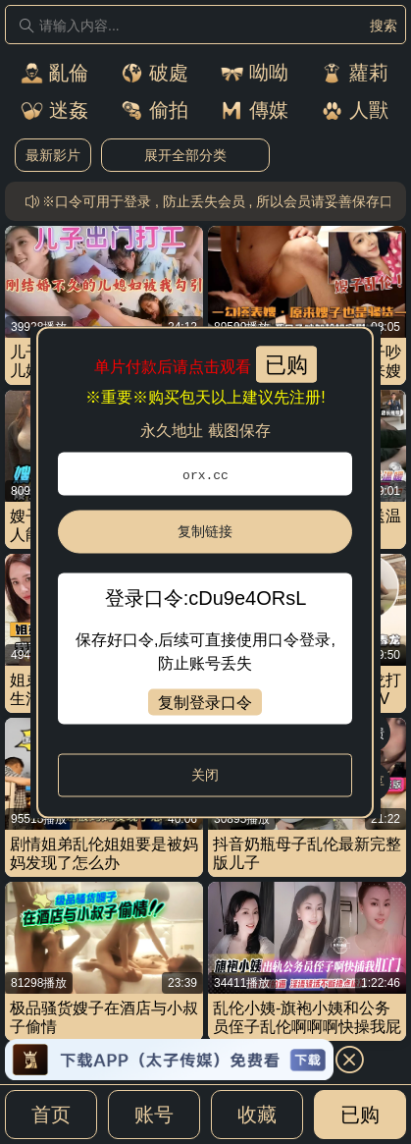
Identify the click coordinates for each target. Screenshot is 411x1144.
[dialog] (205, 572)
